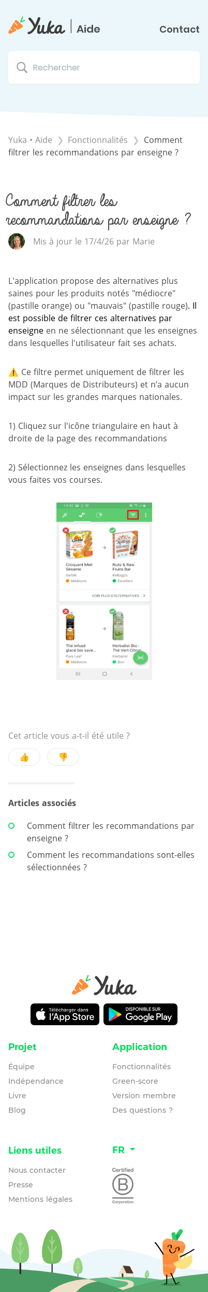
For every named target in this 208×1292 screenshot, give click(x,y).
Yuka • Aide (30, 140)
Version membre (144, 1095)
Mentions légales (40, 1199)
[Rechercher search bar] (104, 67)
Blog (17, 1110)
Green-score (135, 1081)
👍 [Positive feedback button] (24, 757)
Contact (179, 29)
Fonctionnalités (141, 1066)
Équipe (21, 1066)
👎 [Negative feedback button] (63, 757)
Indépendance (36, 1081)
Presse (20, 1184)
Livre (17, 1095)
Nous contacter (37, 1170)
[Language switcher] (156, 1150)
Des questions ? (142, 1110)
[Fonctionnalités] (99, 140)
